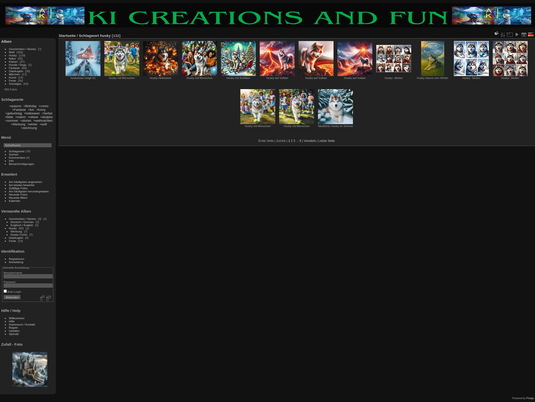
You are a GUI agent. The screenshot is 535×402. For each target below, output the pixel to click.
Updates (14, 330)
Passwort (9, 281)
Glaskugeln (16, 71)
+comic (44, 106)
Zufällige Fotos (18, 188)
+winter (32, 124)
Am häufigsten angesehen (25, 181)
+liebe (9, 117)
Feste (13, 80)
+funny (41, 109)
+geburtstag (13, 113)
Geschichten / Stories (22, 49)
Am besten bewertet (21, 185)
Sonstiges (15, 83)
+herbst (47, 113)
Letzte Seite (326, 141)
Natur (13, 58)
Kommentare (17, 157)
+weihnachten (42, 120)
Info (11, 160)
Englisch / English (22, 225)
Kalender (14, 200)
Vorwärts (310, 141)
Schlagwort (89, 36)
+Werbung (18, 124)
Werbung (17, 231)
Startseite (67, 36)
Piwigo (530, 398)
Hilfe (12, 321)
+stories (25, 120)
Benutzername (13, 272)
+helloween (32, 113)
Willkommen (17, 318)
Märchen (15, 74)
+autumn (15, 106)
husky (105, 36)
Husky (13, 55)
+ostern (20, 117)
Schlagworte (17, 151)
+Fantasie (19, 109)
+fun (31, 109)
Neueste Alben (18, 197)
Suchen (14, 154)
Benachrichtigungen (21, 163)
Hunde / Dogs (17, 64)
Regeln (13, 327)
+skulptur (46, 117)
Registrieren (16, 258)
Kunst (12, 77)
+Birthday (29, 106)
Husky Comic (19, 234)
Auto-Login (12, 291)
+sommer (11, 120)
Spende (14, 333)
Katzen (14, 61)
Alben (6, 41)
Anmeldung (16, 262)
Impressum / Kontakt (22, 324)
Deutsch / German (22, 221)
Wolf (12, 52)
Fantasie (15, 67)
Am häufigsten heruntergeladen (29, 191)
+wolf (43, 124)
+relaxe (33, 117)
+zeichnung (29, 128)
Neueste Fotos (18, 194)
